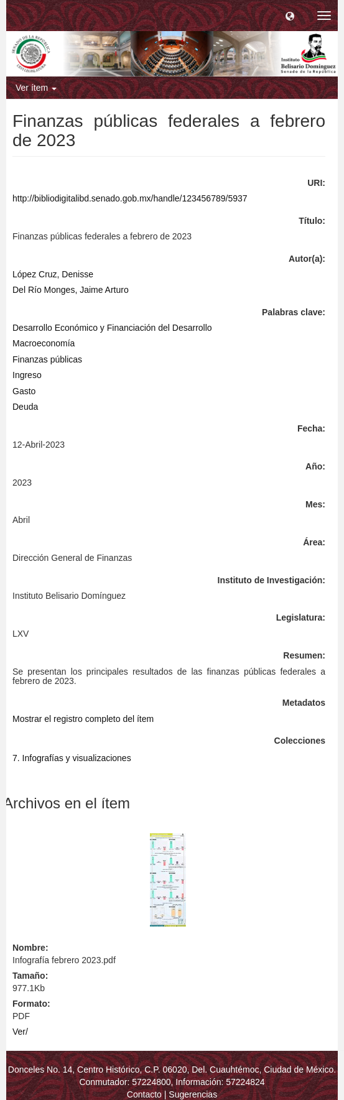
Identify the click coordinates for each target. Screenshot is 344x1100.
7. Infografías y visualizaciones (71, 758)
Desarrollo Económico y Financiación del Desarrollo (112, 328)
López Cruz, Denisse (52, 274)
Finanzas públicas (47, 359)
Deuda (25, 407)
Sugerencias (193, 1094)
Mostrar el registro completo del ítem (83, 719)
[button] (290, 15)
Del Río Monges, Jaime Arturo (70, 290)
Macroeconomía (43, 343)
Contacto (144, 1094)
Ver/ (20, 1032)
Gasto (23, 391)
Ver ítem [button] (36, 88)
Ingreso (27, 375)
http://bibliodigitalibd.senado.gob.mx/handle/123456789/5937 (130, 198)
